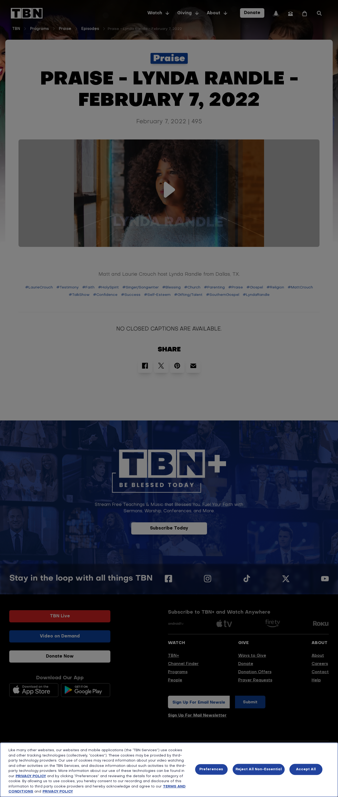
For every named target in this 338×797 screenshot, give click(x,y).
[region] (169, 769)
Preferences (211, 769)
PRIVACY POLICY (31, 776)
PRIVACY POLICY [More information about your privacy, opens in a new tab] (58, 791)
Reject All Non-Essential (259, 769)
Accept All (306, 769)
